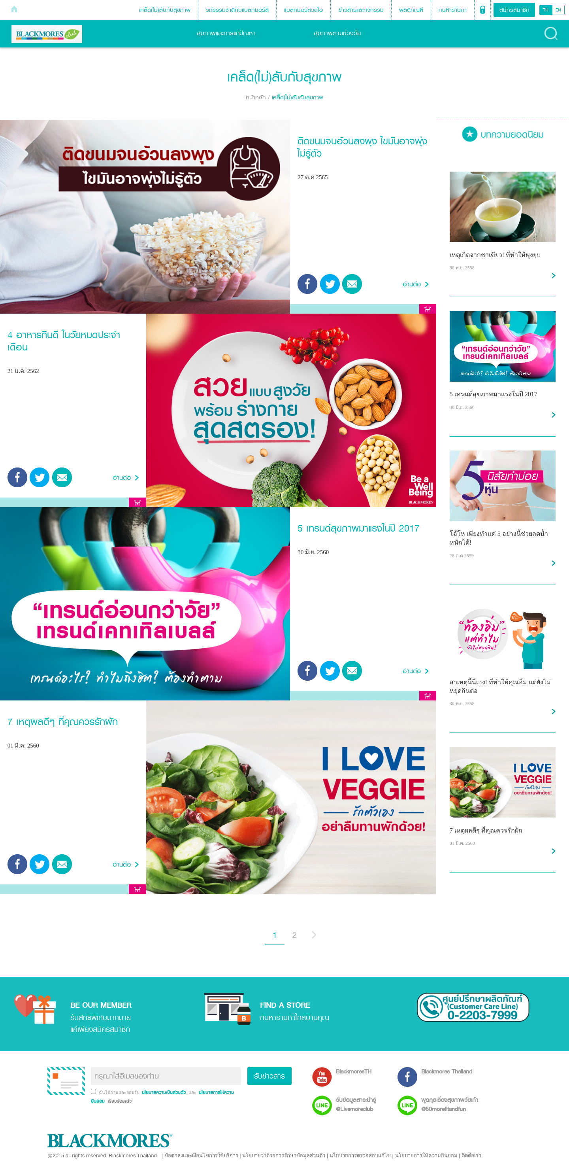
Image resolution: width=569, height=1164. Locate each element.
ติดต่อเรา (471, 1155)
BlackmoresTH (353, 1071)
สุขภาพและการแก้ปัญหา (232, 32)
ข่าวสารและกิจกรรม (361, 9)
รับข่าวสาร (269, 1076)
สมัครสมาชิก (514, 9)
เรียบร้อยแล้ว (119, 1101)
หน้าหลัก (256, 97)
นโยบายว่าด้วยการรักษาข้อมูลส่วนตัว (283, 1155)
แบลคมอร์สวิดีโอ (303, 9)
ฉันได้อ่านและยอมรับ (120, 1092)
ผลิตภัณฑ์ (411, 9)
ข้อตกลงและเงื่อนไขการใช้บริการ (201, 1155)
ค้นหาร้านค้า (453, 9)
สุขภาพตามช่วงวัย (343, 32)
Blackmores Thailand (446, 1071)
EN (558, 10)
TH (545, 10)
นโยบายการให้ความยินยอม (426, 1155)
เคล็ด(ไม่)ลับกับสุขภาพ (164, 9)
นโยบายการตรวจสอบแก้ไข (360, 1155)
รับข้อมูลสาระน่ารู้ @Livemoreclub (356, 1104)
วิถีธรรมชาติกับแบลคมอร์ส (237, 9)
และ (193, 1092)
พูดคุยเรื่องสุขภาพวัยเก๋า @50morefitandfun (449, 1104)
